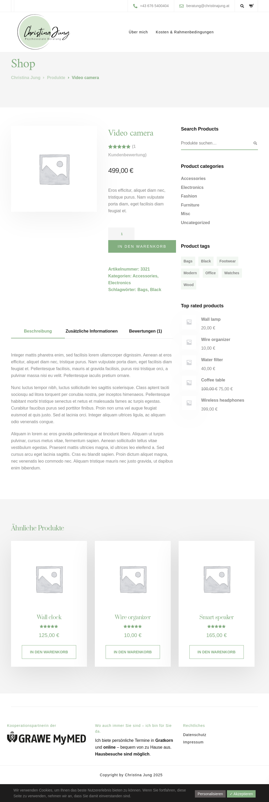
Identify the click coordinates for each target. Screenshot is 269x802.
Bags (142, 289)
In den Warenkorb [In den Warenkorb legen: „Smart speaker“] (217, 652)
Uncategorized (195, 222)
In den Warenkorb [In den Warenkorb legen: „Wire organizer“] (133, 652)
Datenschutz (194, 735)
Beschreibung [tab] (38, 331)
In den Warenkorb (142, 246)
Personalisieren (210, 794)
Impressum (193, 742)
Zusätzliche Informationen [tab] (92, 331)
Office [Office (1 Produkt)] (210, 273)
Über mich (138, 32)
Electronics (119, 283)
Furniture (190, 205)
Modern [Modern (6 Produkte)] (190, 273)
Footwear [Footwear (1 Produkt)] (227, 261)
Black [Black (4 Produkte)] (206, 261)
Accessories (145, 276)
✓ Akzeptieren (241, 794)
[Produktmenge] (121, 233)
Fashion (189, 196)
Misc (185, 213)
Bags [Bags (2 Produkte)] (188, 261)
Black (155, 289)
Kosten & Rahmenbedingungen (185, 32)
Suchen (255, 143)
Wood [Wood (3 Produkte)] (189, 285)
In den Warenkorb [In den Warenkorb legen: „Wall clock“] (49, 652)
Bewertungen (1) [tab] (145, 331)
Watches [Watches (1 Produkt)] (231, 273)
